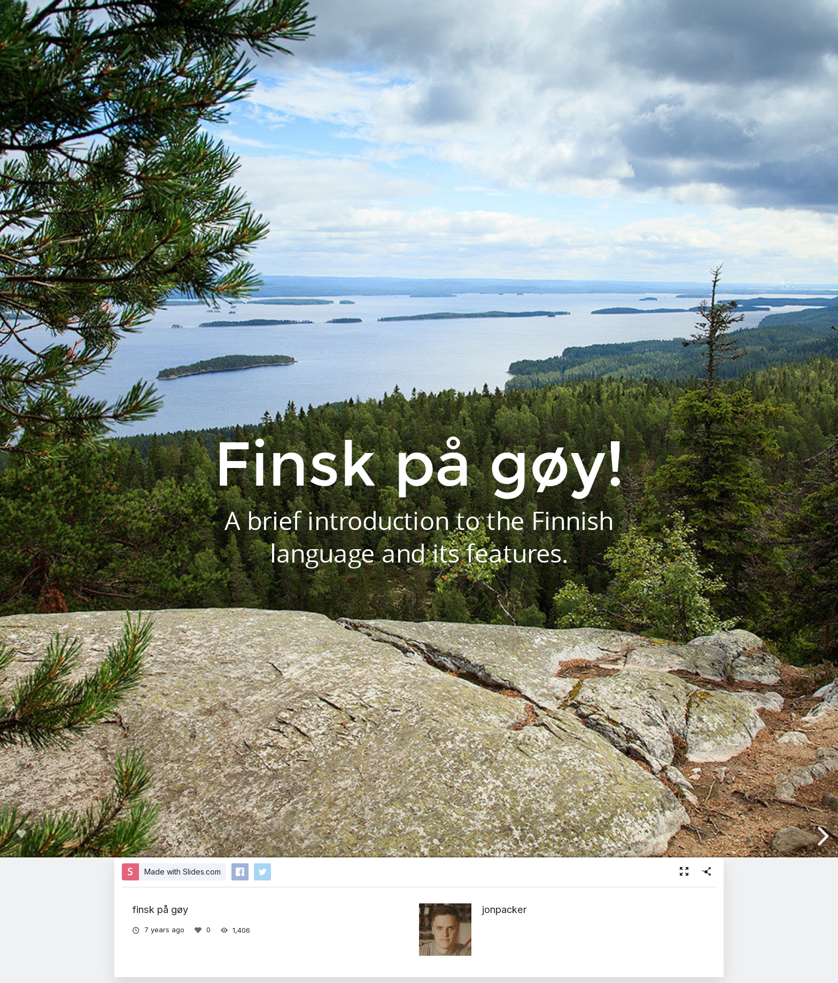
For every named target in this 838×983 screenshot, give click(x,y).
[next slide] (821, 836)
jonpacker (504, 909)
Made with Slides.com (182, 871)
